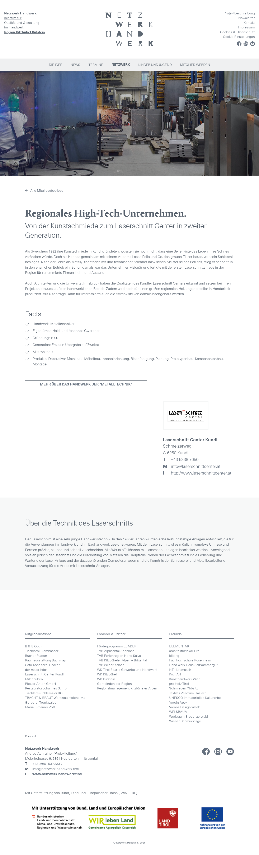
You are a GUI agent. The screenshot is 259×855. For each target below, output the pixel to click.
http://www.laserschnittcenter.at (197, 473)
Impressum (246, 27)
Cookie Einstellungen (239, 37)
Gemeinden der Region (114, 846)
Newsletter (246, 18)
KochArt (175, 836)
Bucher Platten (36, 818)
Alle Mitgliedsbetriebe (46, 191)
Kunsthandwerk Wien (185, 841)
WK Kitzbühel (107, 836)
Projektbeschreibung (239, 13)
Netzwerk (121, 65)
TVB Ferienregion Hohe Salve (119, 818)
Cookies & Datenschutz (237, 32)
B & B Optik (33, 808)
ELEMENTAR (179, 808)
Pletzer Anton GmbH (40, 846)
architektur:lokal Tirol (184, 813)
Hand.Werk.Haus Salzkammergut (193, 827)
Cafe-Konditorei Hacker (42, 827)
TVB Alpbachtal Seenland (116, 813)
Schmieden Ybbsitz (183, 850)
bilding (174, 818)
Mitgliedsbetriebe (38, 796)
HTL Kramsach (180, 832)
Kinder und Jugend (155, 65)
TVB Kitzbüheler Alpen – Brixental (122, 822)
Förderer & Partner (111, 796)
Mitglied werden (195, 65)
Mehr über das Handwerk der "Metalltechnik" (86, 384)
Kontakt (249, 23)
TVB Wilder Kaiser (110, 827)
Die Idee (55, 65)
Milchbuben (34, 841)
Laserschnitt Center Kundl (44, 836)
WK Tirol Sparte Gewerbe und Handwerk (127, 832)
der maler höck (36, 832)
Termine (96, 65)
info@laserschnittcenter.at (191, 466)
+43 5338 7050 (180, 459)
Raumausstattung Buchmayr (46, 822)
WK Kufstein (106, 841)
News (75, 65)
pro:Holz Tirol (179, 846)
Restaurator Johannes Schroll (46, 850)
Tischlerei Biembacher (41, 813)
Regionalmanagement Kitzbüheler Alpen (127, 850)
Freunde (175, 796)
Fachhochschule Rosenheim (190, 822)
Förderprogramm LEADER (116, 808)
